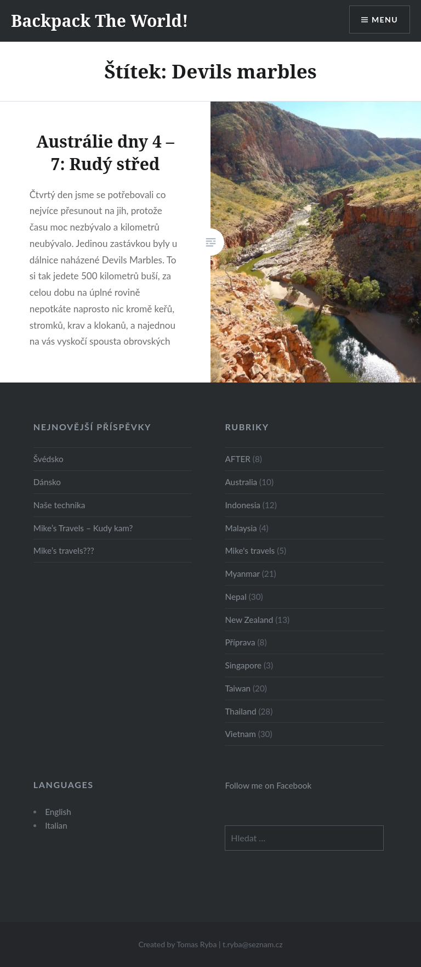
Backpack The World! (100, 20)
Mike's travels (250, 550)
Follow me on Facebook (268, 785)
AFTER (237, 459)
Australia (241, 482)
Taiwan (238, 688)
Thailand (240, 711)
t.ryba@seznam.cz (253, 944)
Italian (56, 825)
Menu (385, 19)
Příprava (240, 642)
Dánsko (47, 482)
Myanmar (242, 573)
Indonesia (242, 505)
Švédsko (48, 459)
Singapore (243, 665)
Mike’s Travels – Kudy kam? (83, 528)
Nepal (235, 596)
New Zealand (249, 620)
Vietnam (240, 734)
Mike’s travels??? (63, 550)
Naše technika (59, 505)
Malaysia (241, 528)
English (58, 812)
